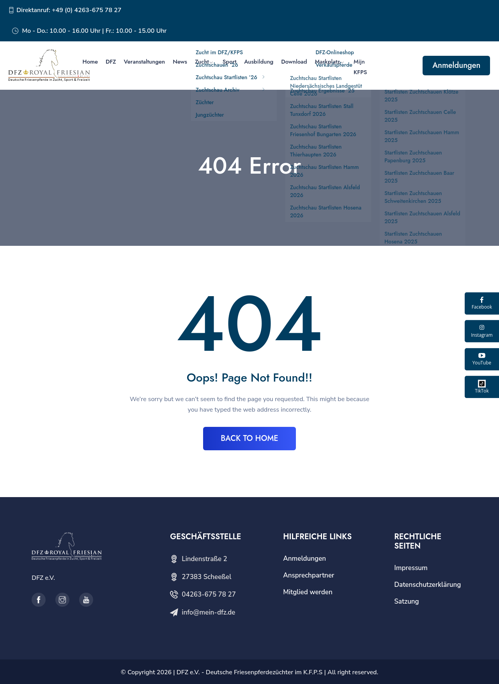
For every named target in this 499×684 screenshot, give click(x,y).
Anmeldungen (456, 65)
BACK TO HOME (249, 438)
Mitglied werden (308, 592)
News (180, 61)
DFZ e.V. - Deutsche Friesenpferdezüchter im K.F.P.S (249, 672)
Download (294, 61)
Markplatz (327, 61)
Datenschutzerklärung (427, 584)
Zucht (202, 61)
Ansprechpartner (308, 575)
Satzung (406, 601)
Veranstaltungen (144, 61)
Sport (230, 61)
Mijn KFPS (360, 66)
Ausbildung (258, 61)
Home (90, 61)
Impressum (411, 567)
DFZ (111, 61)
